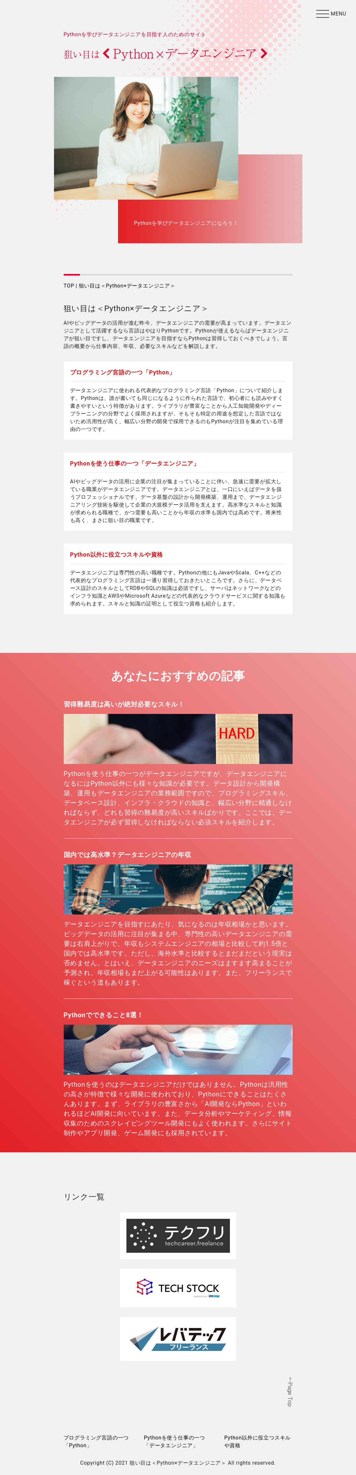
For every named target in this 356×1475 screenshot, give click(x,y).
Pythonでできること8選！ (104, 1015)
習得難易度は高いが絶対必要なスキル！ (124, 704)
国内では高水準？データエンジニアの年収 (127, 855)
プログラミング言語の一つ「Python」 (122, 372)
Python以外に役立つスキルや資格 (116, 554)
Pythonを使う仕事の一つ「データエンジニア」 (135, 463)
